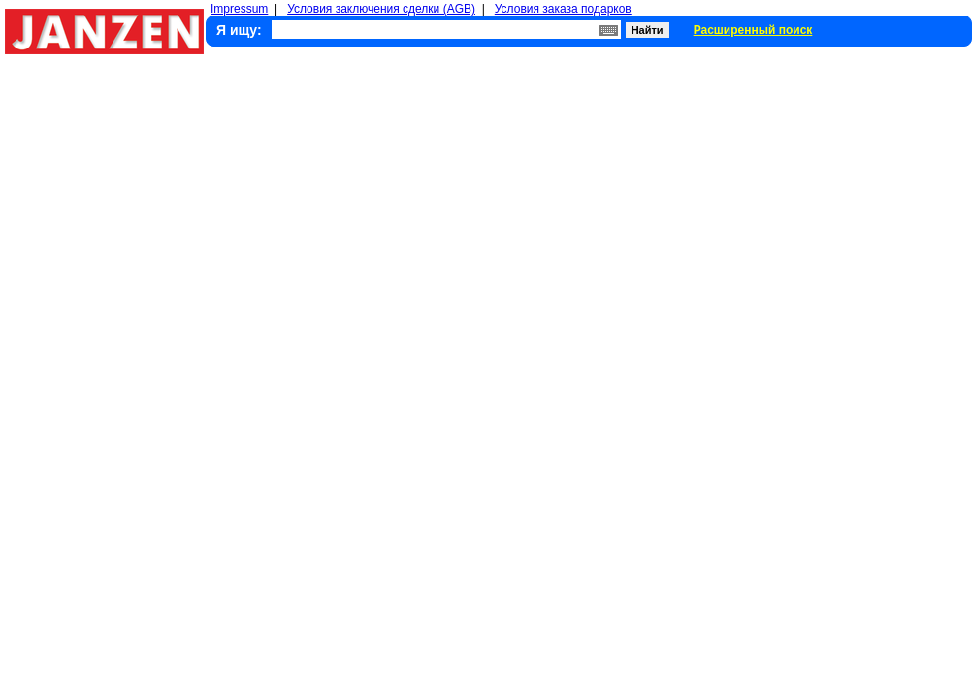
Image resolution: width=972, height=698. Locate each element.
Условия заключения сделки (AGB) (381, 9)
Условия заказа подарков (563, 9)
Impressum (239, 9)
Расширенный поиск (753, 30)
